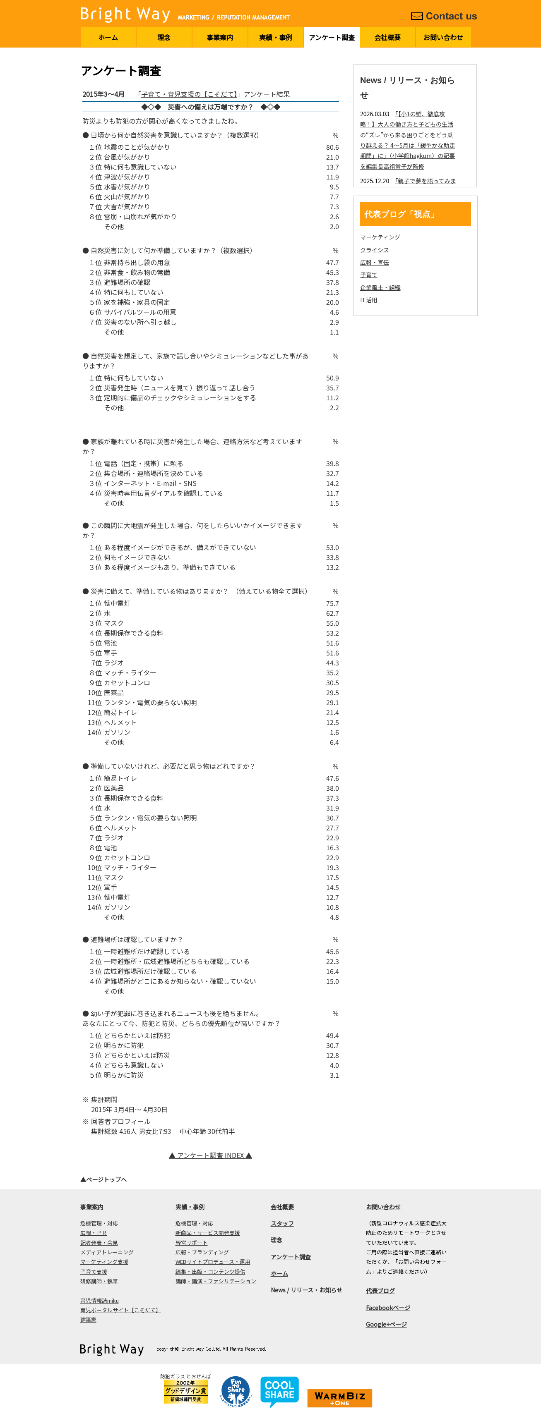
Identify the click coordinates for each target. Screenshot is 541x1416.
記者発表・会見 (99, 1242)
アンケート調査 (332, 37)
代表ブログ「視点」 (401, 214)
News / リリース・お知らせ (306, 1290)
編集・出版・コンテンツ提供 (210, 1271)
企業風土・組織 (380, 287)
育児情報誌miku (99, 1300)
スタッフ (282, 1223)
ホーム (108, 37)
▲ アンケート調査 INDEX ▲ (210, 1155)
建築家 (88, 1319)
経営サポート (192, 1242)
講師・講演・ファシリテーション (216, 1281)
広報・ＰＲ (93, 1233)
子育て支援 (93, 1271)
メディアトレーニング (107, 1252)
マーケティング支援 (104, 1261)
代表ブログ (380, 1291)
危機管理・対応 (99, 1223)
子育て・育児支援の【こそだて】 (189, 94)
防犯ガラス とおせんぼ (185, 1376)
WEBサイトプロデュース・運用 (213, 1261)
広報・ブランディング (202, 1252)
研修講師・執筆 (99, 1281)
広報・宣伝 (374, 262)
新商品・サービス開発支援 (208, 1233)
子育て (368, 274)
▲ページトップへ (103, 1179)
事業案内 (220, 37)
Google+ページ (386, 1324)
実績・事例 (275, 37)
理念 (164, 37)
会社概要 (387, 37)
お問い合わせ (443, 37)
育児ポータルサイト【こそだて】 (120, 1310)
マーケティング (380, 237)
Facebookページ (388, 1308)
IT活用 (368, 300)
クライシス (374, 250)
